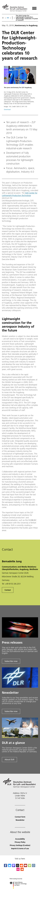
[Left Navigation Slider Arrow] (7, 76)
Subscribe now (11, 661)
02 (12, 17)
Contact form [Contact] (20, 817)
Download (7, 109)
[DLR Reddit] (21, 866)
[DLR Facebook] (5, 866)
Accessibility (20, 839)
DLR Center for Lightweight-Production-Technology (19, 194)
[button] (20, 89)
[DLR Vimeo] (29, 866)
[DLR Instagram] (33, 866)
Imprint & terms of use (20, 848)
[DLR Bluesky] (9, 866)
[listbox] (8, 17)
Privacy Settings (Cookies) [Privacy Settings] (20, 845)
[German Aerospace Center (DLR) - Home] (15, 8)
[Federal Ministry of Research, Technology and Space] (20, 890)
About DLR (9, 759)
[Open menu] (34, 8)
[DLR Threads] (17, 866)
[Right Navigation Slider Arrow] (33, 76)
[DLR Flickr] (18, 870)
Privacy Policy (20, 842)
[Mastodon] (13, 866)
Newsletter (20, 820)
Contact (8, 590)
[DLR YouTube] (25, 866)
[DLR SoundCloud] (22, 870)
